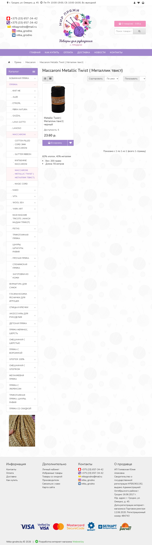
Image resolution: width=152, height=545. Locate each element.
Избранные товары (52, 473)
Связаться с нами (51, 483)
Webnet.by (78, 541)
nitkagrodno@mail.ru (24, 27)
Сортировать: (96, 78)
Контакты (116, 52)
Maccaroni (30, 62)
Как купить (52, 52)
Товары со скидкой (52, 476)
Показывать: (131, 78)
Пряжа (17, 62)
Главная (35, 52)
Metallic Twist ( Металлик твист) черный (54, 121)
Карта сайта (48, 487)
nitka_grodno (24, 31)
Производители (50, 480)
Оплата (68, 52)
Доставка (83, 52)
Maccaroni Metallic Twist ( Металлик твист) (61, 62)
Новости (100, 52)
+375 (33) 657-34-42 (24, 18)
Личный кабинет (50, 469)
